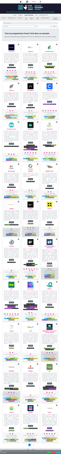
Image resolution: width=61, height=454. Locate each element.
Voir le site (49, 63)
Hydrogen (17, 197)
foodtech (51, 77)
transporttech (49, 116)
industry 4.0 (8, 399)
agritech (28, 77)
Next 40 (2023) (26, 307)
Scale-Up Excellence (30, 348)
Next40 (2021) (53, 104)
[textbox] (43, 26)
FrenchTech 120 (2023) (33, 147)
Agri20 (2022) (30, 67)
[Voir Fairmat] (56, 202)
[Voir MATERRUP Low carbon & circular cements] (56, 324)
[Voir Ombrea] (18, 405)
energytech (8, 77)
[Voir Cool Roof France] (18, 122)
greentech (12, 77)
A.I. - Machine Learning (8, 79)
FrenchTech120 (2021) (47, 104)
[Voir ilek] (18, 282)
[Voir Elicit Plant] (56, 122)
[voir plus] (15, 62)
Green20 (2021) (52, 66)
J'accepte (49, 452)
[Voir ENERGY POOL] (56, 164)
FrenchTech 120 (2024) (28, 146)
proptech (31, 358)
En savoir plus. (3, 452)
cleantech (16, 76)
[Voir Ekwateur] (37, 122)
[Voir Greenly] (37, 239)
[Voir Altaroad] (18, 83)
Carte (55, 26)
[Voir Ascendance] (37, 83)
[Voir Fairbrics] (37, 202)
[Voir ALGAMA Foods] (56, 44)
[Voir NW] (56, 364)
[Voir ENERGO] (37, 164)
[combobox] (43, 26)
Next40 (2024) (26, 147)
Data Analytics (12, 399)
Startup (6, 76)
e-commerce (34, 439)
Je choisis (58, 452)
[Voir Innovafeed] (37, 282)
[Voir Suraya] (56, 405)
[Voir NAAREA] (37, 364)
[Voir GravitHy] (18, 239)
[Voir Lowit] (37, 324)
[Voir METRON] (18, 364)
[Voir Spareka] (37, 405)
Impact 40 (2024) (15, 146)
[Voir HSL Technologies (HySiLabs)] (56, 239)
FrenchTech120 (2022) (30, 148)
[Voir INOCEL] (56, 282)
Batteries (45, 439)
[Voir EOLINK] (18, 202)
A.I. (15, 77)
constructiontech (11, 76)
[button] (4, 18)
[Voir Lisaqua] (18, 324)
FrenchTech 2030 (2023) (11, 67)
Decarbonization (15, 79)
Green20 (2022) (7, 224)
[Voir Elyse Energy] (18, 164)
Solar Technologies (49, 401)
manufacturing (6, 197)
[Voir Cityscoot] (56, 83)
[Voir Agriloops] (37, 44)
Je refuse (53, 452)
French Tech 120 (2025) (30, 145)
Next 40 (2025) (34, 146)
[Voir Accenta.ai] (18, 44)
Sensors (46, 197)
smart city (6, 116)
